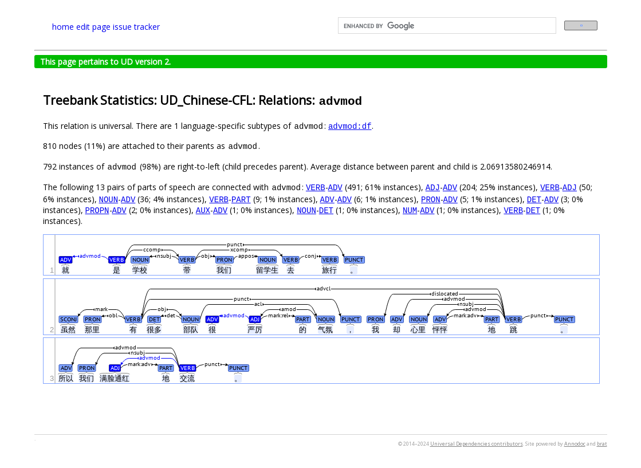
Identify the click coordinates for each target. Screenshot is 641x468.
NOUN (109, 199)
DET (534, 199)
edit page (93, 26)
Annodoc (574, 443)
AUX (203, 209)
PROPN (97, 209)
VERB (315, 187)
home (63, 26)
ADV (335, 187)
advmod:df (350, 125)
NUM (410, 209)
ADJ (433, 187)
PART (241, 199)
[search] (446, 26)
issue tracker (136, 26)
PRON (431, 199)
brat (602, 443)
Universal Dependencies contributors (476, 443)
